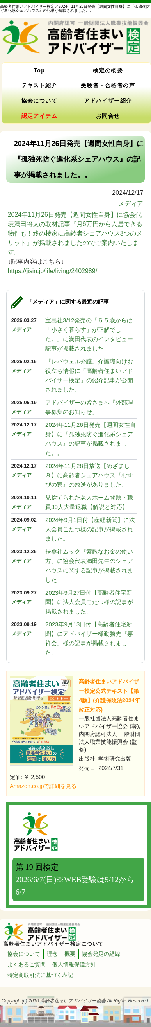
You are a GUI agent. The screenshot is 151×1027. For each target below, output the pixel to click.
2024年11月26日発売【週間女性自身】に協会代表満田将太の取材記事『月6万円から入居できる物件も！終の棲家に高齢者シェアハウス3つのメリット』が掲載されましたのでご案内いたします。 (75, 233)
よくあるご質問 (26, 964)
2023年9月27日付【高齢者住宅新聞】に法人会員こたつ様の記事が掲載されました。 (89, 602)
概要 (69, 954)
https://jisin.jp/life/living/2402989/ (52, 271)
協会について (39, 100)
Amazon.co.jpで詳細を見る (43, 786)
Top (39, 70)
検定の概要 (108, 70)
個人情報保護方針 (74, 964)
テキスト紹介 (39, 85)
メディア (130, 203)
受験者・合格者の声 (108, 85)
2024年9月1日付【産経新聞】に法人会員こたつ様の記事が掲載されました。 (90, 529)
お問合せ (108, 116)
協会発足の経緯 (101, 954)
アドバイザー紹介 (108, 100)
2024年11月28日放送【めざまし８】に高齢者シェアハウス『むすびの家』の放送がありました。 (89, 475)
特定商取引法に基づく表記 (40, 975)
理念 (52, 954)
